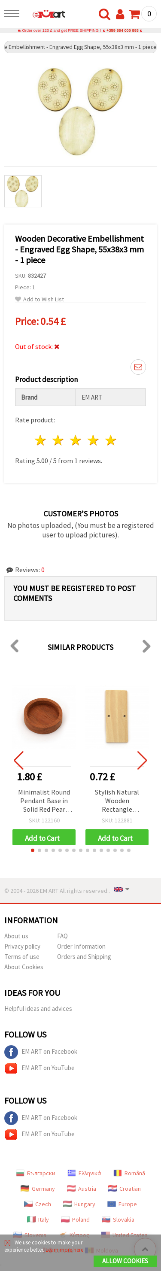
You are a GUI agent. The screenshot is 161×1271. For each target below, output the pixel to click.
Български (35, 1173)
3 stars (76, 440)
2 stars (58, 440)
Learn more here (64, 1249)
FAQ (62, 936)
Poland (75, 1219)
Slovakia (118, 1219)
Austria (81, 1188)
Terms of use (21, 956)
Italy (38, 1219)
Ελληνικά (84, 1173)
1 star (41, 440)
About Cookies (23, 967)
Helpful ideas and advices (38, 1008)
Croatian (124, 1188)
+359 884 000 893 (122, 30)
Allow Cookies (125, 1261)
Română (129, 1173)
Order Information (81, 946)
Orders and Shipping (84, 956)
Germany (38, 1188)
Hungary (79, 1204)
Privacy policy (22, 946)
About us (16, 936)
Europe (122, 1204)
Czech (37, 1204)
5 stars (111, 440)
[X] (7, 1242)
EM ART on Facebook (40, 1052)
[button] (32, 850)
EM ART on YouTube (39, 1068)
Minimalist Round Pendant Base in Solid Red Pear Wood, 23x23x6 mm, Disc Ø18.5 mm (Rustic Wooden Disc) (44, 801)
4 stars (93, 440)
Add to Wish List (39, 299)
